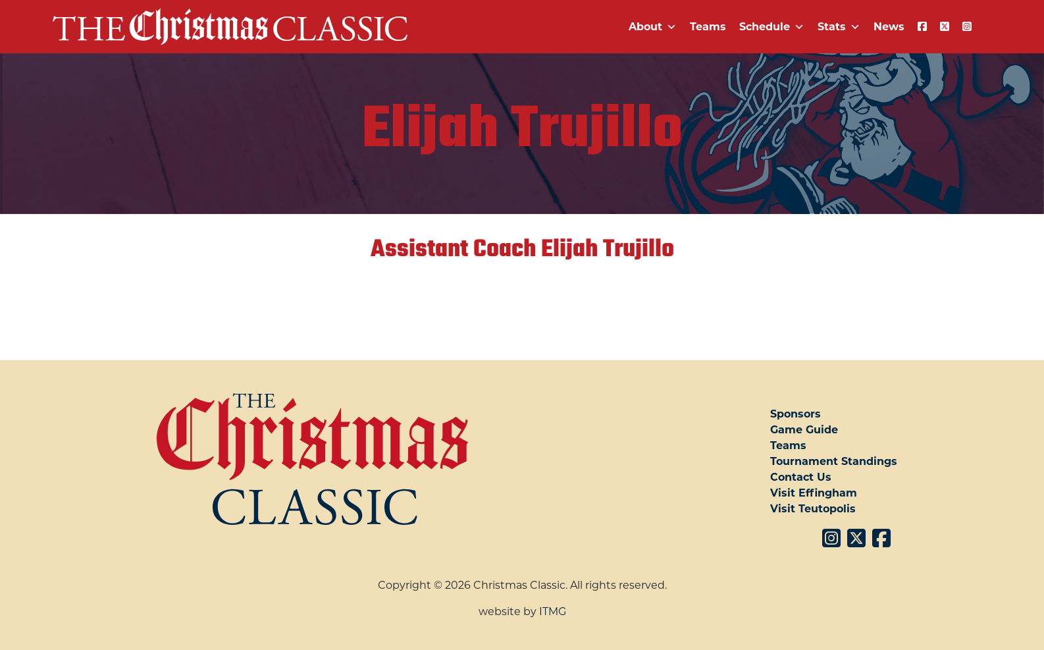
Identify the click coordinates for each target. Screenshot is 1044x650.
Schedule (771, 26)
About (653, 26)
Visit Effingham (813, 493)
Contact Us (800, 477)
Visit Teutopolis (813, 508)
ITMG (552, 611)
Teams (708, 26)
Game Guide (804, 429)
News (889, 26)
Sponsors (795, 414)
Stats (839, 26)
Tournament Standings (833, 461)
